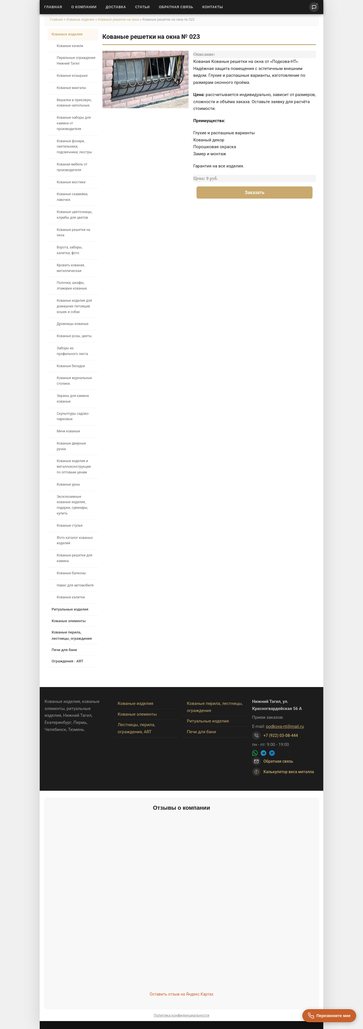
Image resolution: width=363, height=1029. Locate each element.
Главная (53, 7)
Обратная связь (176, 7)
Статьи (142, 7)
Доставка (116, 7)
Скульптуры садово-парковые (73, 416)
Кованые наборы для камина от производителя (74, 123)
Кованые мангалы (71, 88)
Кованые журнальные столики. (74, 381)
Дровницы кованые (72, 324)
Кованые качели (70, 46)
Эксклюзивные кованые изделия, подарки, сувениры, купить (72, 505)
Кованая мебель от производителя (72, 167)
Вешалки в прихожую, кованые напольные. (74, 103)
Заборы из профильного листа (72, 351)
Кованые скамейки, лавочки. (72, 197)
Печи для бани (64, 650)
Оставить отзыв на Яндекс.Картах (182, 994)
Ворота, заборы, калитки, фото (69, 250)
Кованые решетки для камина (74, 558)
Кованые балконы (71, 573)
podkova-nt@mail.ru (285, 726)
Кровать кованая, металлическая (71, 268)
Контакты (212, 7)
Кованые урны (68, 484)
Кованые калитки (71, 597)
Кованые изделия (81, 20)
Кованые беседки (71, 366)
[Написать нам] (314, 7)
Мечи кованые (68, 431)
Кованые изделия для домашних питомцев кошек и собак (74, 306)
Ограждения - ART (67, 661)
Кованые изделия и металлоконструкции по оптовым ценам (74, 466)
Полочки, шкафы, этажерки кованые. (72, 285)
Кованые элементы (69, 621)
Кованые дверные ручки (71, 446)
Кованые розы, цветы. (74, 336)
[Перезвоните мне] (329, 1015)
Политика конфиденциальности (181, 1015)
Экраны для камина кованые (73, 398)
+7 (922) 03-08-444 (280, 735)
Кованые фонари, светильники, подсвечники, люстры (74, 146)
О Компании (84, 7)
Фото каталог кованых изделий (75, 540)
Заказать (255, 192)
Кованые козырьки (72, 76)
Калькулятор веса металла (283, 772)
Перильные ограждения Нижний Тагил (76, 60)
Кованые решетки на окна (118, 20)
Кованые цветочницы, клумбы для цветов (74, 215)
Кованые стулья (70, 526)
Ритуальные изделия (70, 609)
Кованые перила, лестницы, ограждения (72, 635)
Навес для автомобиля (75, 585)
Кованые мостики (71, 182)
